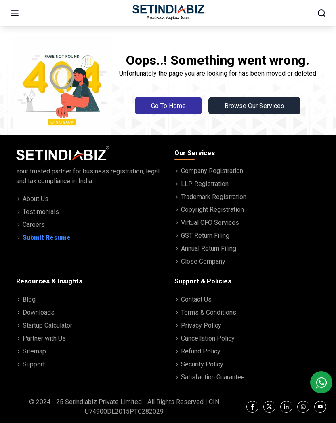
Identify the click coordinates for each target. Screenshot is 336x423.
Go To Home (168, 106)
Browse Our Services (254, 106)
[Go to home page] (168, 13)
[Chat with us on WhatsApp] (321, 382)
